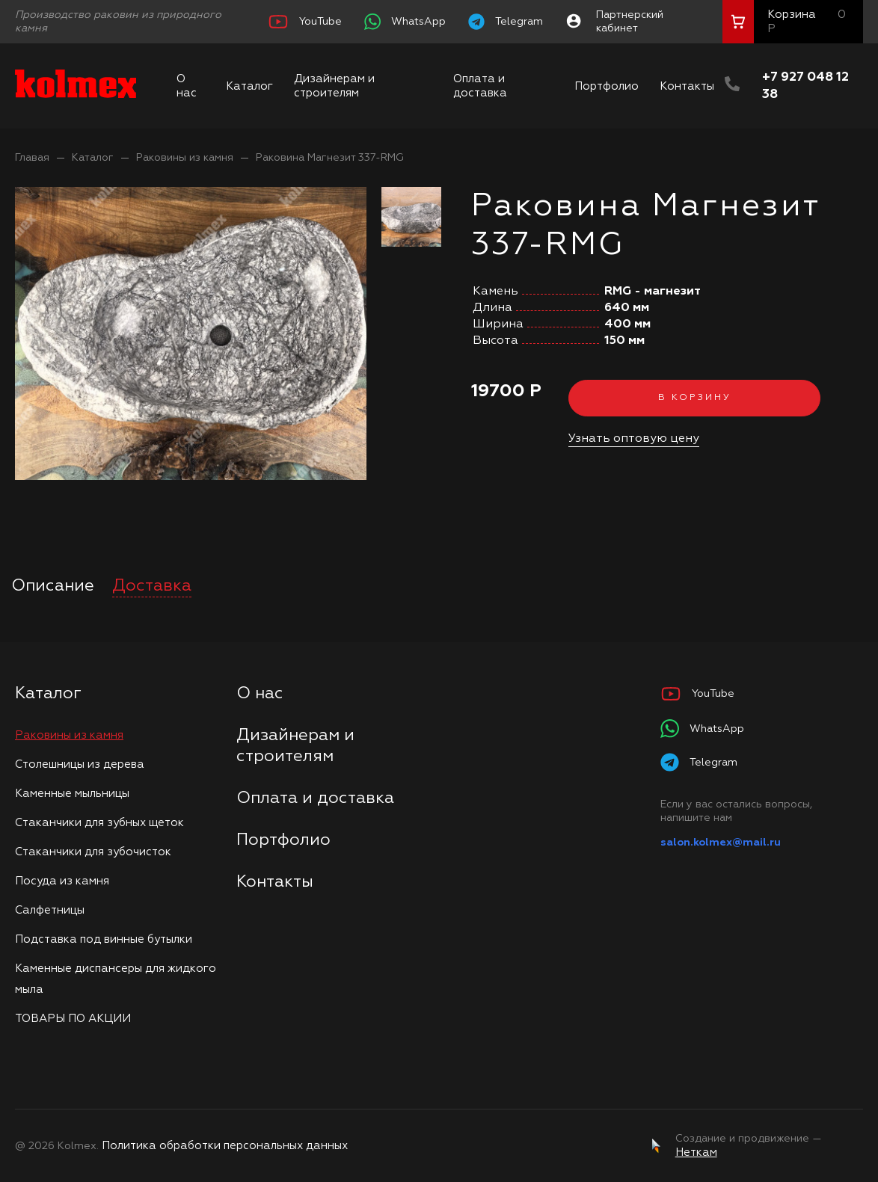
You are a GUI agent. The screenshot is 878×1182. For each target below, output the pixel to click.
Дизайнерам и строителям (334, 86)
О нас (186, 86)
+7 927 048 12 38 (805, 86)
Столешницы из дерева (79, 764)
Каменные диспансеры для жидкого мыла (115, 979)
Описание (52, 586)
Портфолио (606, 86)
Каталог (249, 86)
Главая (32, 158)
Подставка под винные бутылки (103, 939)
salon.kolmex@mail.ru (720, 842)
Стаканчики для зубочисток (93, 852)
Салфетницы (50, 910)
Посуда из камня (62, 881)
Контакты (687, 86)
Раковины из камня (184, 158)
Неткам (696, 1152)
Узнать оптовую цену (633, 439)
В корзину (694, 397)
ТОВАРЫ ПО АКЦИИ (73, 1018)
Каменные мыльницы (72, 793)
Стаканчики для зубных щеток (99, 822)
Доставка (151, 586)
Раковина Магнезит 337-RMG (330, 158)
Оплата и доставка (480, 86)
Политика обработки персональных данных (225, 1145)
